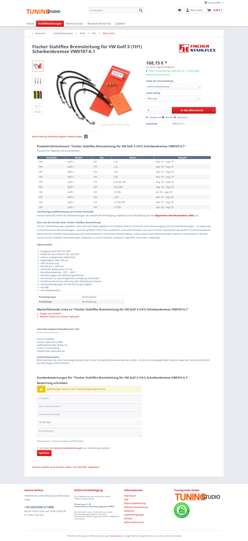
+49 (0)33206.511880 (39, 507)
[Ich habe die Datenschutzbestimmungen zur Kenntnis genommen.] (38, 448)
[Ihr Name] (89, 398)
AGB (126, 499)
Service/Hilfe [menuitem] (213, 2)
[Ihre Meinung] (89, 432)
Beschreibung (39, 136)
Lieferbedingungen (134, 514)
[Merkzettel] (179, 10)
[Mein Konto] (194, 10)
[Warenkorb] (215, 10)
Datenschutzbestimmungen (68, 448)
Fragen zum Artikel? (49, 313)
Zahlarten (129, 510)
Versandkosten (116, 536)
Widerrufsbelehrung (135, 503)
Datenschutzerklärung (136, 507)
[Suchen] (140, 10)
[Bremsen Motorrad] (99, 24)
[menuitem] (116, 11)
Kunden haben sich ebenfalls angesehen (77, 467)
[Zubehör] (120, 24)
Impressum (130, 495)
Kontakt (128, 518)
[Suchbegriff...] (116, 10)
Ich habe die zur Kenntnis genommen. (75, 448)
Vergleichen (154, 117)
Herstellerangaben (57, 136)
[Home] (30, 24)
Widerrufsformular (134, 522)
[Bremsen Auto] (74, 24)
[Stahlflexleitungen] (50, 24)
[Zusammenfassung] (89, 414)
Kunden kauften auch (43, 467)
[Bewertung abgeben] (89, 422)
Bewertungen (78, 136)
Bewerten (181, 117)
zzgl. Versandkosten (165, 67)
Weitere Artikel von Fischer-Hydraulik (58, 316)
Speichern (44, 452)
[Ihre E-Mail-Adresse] (89, 406)
